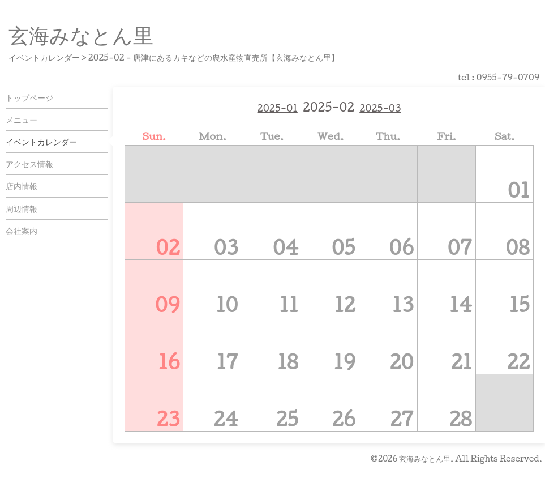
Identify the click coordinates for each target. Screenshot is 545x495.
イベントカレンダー (41, 141)
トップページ (29, 97)
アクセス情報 (29, 164)
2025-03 (380, 108)
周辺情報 (21, 208)
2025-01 (278, 108)
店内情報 (21, 186)
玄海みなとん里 (80, 35)
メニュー (21, 119)
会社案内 (21, 230)
